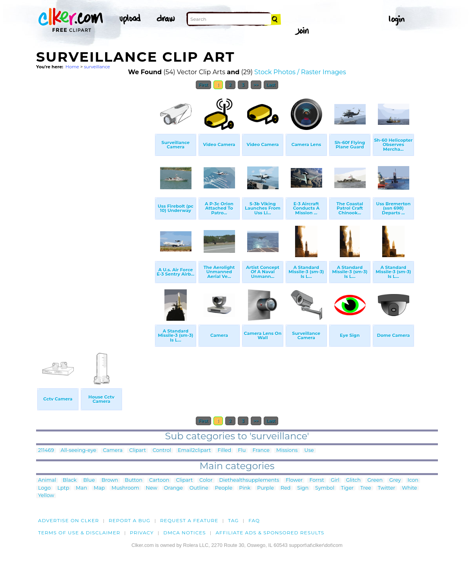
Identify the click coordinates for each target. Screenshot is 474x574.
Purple (265, 488)
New (151, 488)
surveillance (97, 66)
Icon (413, 480)
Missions (287, 450)
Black (70, 480)
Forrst (316, 480)
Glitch (353, 480)
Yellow (46, 495)
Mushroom (125, 488)
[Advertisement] (95, 211)
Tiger (347, 488)
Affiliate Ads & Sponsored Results (269, 533)
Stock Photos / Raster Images (300, 72)
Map (99, 488)
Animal (47, 480)
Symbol (324, 488)
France (261, 450)
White (409, 488)
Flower (294, 480)
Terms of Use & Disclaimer (79, 533)
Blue (89, 480)
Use (309, 450)
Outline (199, 488)
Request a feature (189, 520)
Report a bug (130, 520)
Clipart (137, 450)
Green (375, 480)
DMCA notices (184, 533)
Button (133, 480)
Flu (242, 450)
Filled (224, 450)
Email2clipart (194, 450)
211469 (46, 450)
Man (81, 488)
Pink (244, 488)
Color (205, 480)
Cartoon (159, 480)
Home (72, 66)
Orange (173, 488)
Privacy (142, 533)
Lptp (63, 488)
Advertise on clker (68, 520)
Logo (44, 488)
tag (233, 520)
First (203, 85)
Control (162, 450)
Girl (335, 480)
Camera (112, 450)
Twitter (386, 488)
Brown (110, 480)
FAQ (254, 520)
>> (256, 85)
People (224, 488)
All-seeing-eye (79, 450)
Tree (365, 488)
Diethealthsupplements (249, 480)
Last (270, 85)
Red (286, 488)
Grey (395, 480)
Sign (303, 488)
